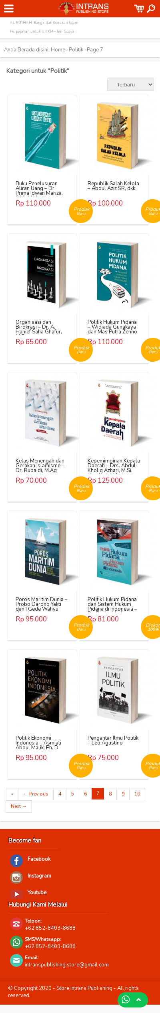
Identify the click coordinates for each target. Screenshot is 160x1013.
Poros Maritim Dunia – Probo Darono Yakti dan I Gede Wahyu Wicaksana (42, 606)
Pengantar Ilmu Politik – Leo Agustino (113, 741)
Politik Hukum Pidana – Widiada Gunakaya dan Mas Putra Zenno (112, 327)
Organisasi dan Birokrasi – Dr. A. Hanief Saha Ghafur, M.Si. (39, 329)
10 (137, 794)
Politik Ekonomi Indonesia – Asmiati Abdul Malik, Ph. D (38, 743)
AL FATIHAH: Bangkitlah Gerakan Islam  (44, 22)
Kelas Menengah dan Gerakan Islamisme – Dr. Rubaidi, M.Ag (40, 465)
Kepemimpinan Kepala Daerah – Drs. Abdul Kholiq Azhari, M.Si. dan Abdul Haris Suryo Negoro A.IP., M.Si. (114, 472)
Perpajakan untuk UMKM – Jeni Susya (42, 31)
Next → (19, 806)
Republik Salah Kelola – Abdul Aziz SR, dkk (113, 186)
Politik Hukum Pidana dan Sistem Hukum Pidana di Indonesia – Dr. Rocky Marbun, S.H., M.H (112, 609)
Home (58, 49)
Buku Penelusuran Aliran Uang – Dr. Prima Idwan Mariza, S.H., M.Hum (39, 191)
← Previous (35, 794)
